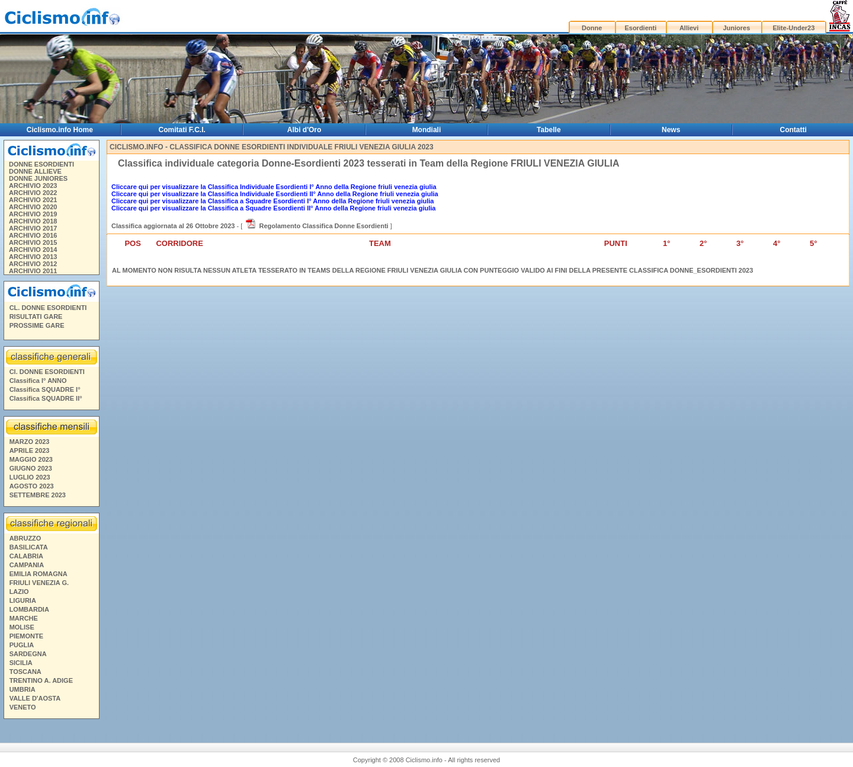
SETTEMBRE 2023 (37, 494)
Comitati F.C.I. (182, 130)
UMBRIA (22, 689)
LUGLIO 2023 (29, 477)
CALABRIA (26, 556)
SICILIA (21, 662)
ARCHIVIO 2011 (33, 270)
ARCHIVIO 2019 (33, 214)
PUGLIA (21, 644)
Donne (592, 27)
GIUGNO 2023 (30, 468)
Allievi (688, 27)
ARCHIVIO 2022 (33, 192)
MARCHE (23, 618)
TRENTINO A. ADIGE (41, 680)
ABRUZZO (25, 538)
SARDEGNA (28, 653)
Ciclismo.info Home (60, 130)
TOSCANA (25, 671)
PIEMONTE (26, 636)
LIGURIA (22, 600)
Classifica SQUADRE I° (45, 389)
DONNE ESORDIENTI (41, 164)
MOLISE (21, 627)
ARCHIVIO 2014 (33, 249)
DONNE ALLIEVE (35, 171)
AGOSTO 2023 (31, 486)
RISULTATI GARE (36, 316)
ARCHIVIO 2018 (33, 221)
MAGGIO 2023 (31, 459)
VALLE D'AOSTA (35, 698)
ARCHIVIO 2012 (33, 263)
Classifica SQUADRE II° (45, 398)
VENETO (22, 707)
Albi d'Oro (304, 130)
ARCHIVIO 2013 (33, 256)
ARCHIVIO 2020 (33, 206)
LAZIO (19, 591)
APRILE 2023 (29, 450)
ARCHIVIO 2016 (33, 235)
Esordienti (640, 27)
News (671, 130)
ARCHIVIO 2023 (33, 185)
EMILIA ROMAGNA (38, 573)
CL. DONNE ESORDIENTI (48, 307)
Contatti (793, 130)
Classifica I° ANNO (38, 380)
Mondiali (426, 130)
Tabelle (548, 130)
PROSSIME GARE (37, 325)
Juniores (736, 27)
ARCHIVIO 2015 (33, 242)
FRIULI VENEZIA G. (39, 582)
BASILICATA (28, 547)
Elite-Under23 (793, 27)
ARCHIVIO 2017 (33, 228)
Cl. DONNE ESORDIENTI (47, 371)
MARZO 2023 (29, 441)
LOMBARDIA (29, 609)
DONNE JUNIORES (38, 178)
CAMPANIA (26, 564)
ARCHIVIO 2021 (33, 199)
